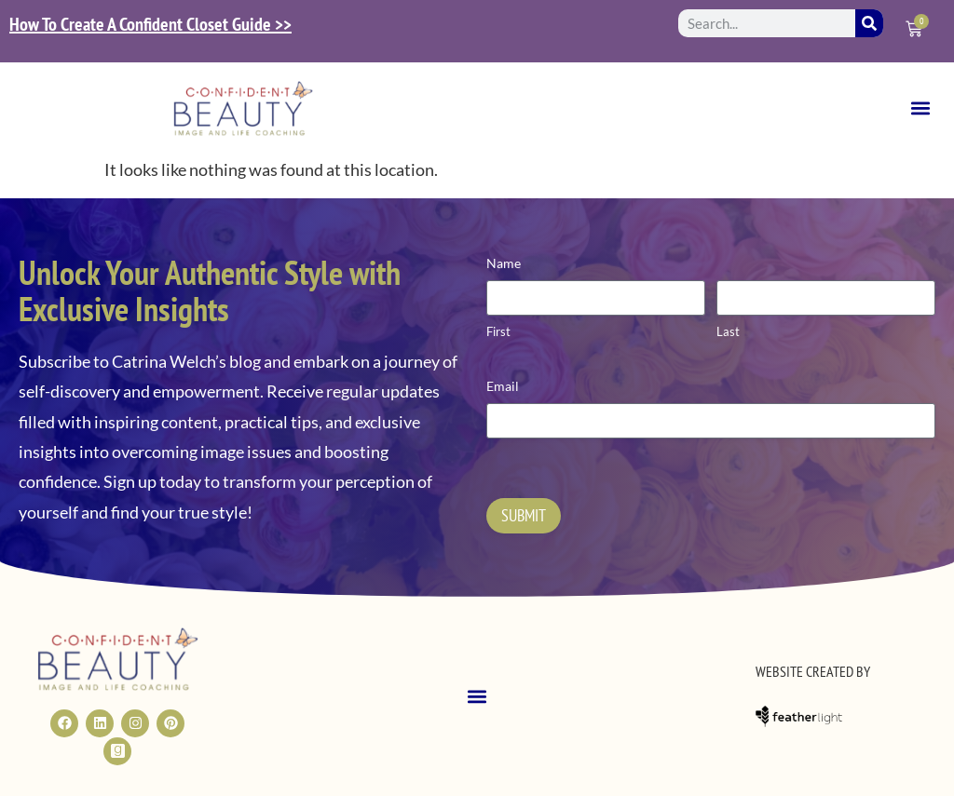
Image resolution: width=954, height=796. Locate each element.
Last (728, 331)
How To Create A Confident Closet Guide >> (150, 24)
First (498, 331)
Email (502, 386)
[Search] (869, 23)
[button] (920, 108)
